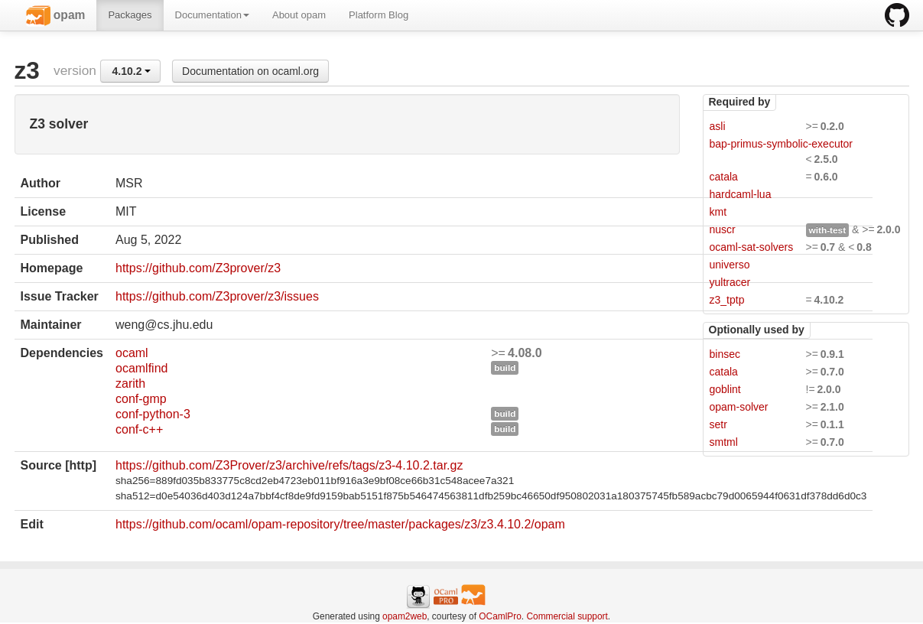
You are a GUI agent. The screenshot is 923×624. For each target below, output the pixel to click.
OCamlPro (500, 616)
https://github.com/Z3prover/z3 (198, 268)
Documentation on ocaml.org (250, 71)
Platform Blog (378, 15)
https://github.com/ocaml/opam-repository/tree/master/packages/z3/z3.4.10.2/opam (340, 524)
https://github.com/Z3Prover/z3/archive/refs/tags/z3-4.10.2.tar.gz (289, 465)
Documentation (212, 15)
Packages (129, 15)
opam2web (404, 616)
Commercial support (566, 616)
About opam (299, 15)
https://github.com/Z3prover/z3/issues (217, 296)
